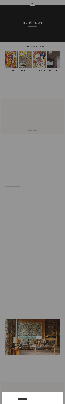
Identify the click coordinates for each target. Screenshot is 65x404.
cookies (15, 395)
